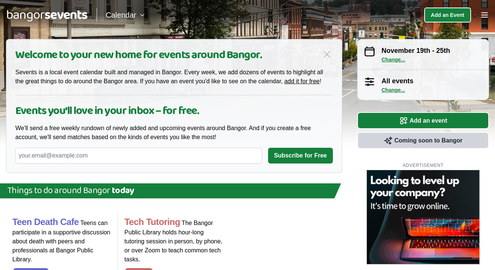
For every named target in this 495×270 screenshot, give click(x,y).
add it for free (301, 81)
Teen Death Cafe (45, 222)
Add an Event (447, 15)
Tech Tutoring (152, 222)
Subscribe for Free (300, 155)
